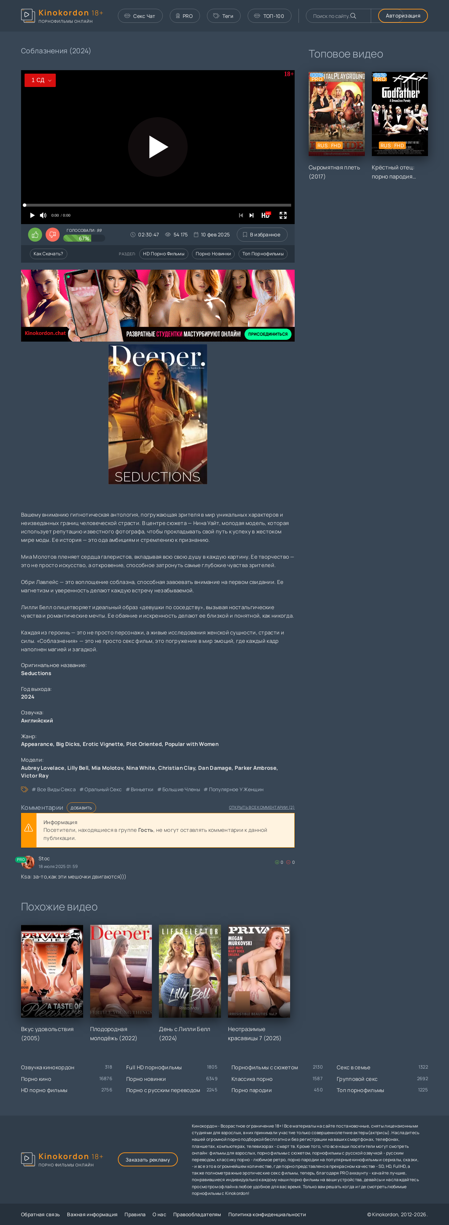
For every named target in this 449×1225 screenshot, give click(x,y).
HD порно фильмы (164, 253)
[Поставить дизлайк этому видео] (53, 235)
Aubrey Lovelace (43, 768)
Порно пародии (252, 1090)
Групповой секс (357, 1079)
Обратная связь (40, 1214)
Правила (135, 1214)
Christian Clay (176, 768)
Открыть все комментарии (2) (262, 807)
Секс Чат (139, 16)
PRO (184, 16)
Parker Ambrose (255, 768)
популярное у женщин (236, 789)
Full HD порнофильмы (154, 1067)
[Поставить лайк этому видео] (35, 235)
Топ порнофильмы (263, 253)
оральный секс (103, 789)
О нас (159, 1214)
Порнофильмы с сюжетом (265, 1067)
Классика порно (252, 1079)
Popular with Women (192, 744)
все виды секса (56, 789)
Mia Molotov (107, 768)
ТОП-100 (269, 16)
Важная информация (92, 1214)
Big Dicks (68, 744)
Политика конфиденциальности (267, 1214)
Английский (37, 720)
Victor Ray (34, 775)
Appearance (37, 744)
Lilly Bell (77, 768)
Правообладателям (197, 1214)
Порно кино (36, 1079)
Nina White (140, 768)
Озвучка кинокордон (47, 1067)
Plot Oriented (144, 744)
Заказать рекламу (148, 1159)
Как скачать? (48, 253)
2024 (27, 696)
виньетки (142, 789)
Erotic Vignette (103, 744)
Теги (223, 16)
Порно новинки (213, 253)
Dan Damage (215, 768)
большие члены (181, 789)
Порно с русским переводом (163, 1090)
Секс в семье (354, 1067)
